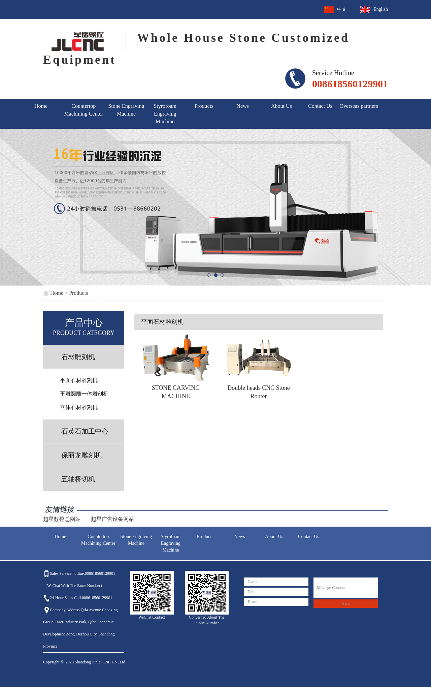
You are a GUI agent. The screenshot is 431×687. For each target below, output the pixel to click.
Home (56, 293)
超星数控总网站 (62, 519)
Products (78, 293)
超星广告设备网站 (112, 519)
